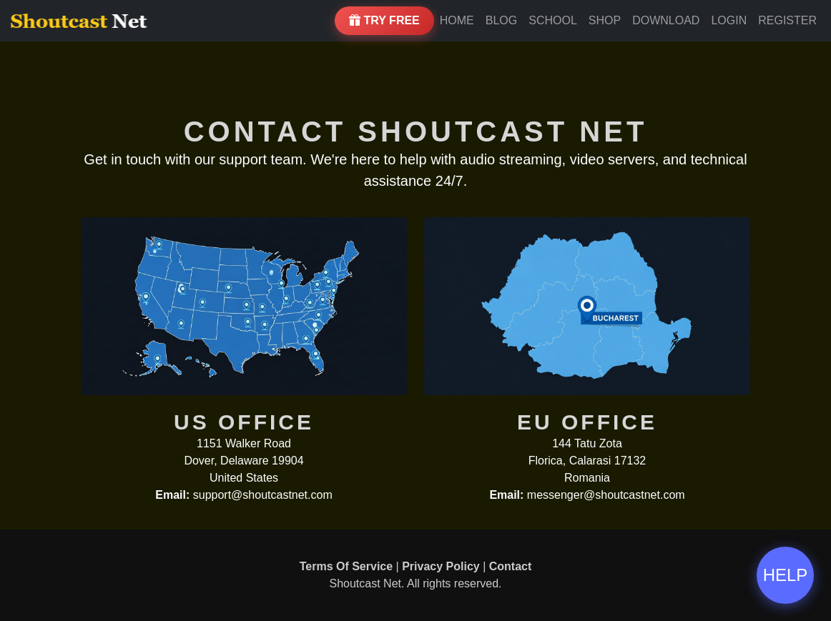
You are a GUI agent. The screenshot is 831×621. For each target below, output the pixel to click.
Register (787, 20)
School (552, 20)
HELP (785, 575)
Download (665, 20)
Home (457, 20)
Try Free (384, 20)
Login (729, 20)
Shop (605, 20)
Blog (501, 20)
